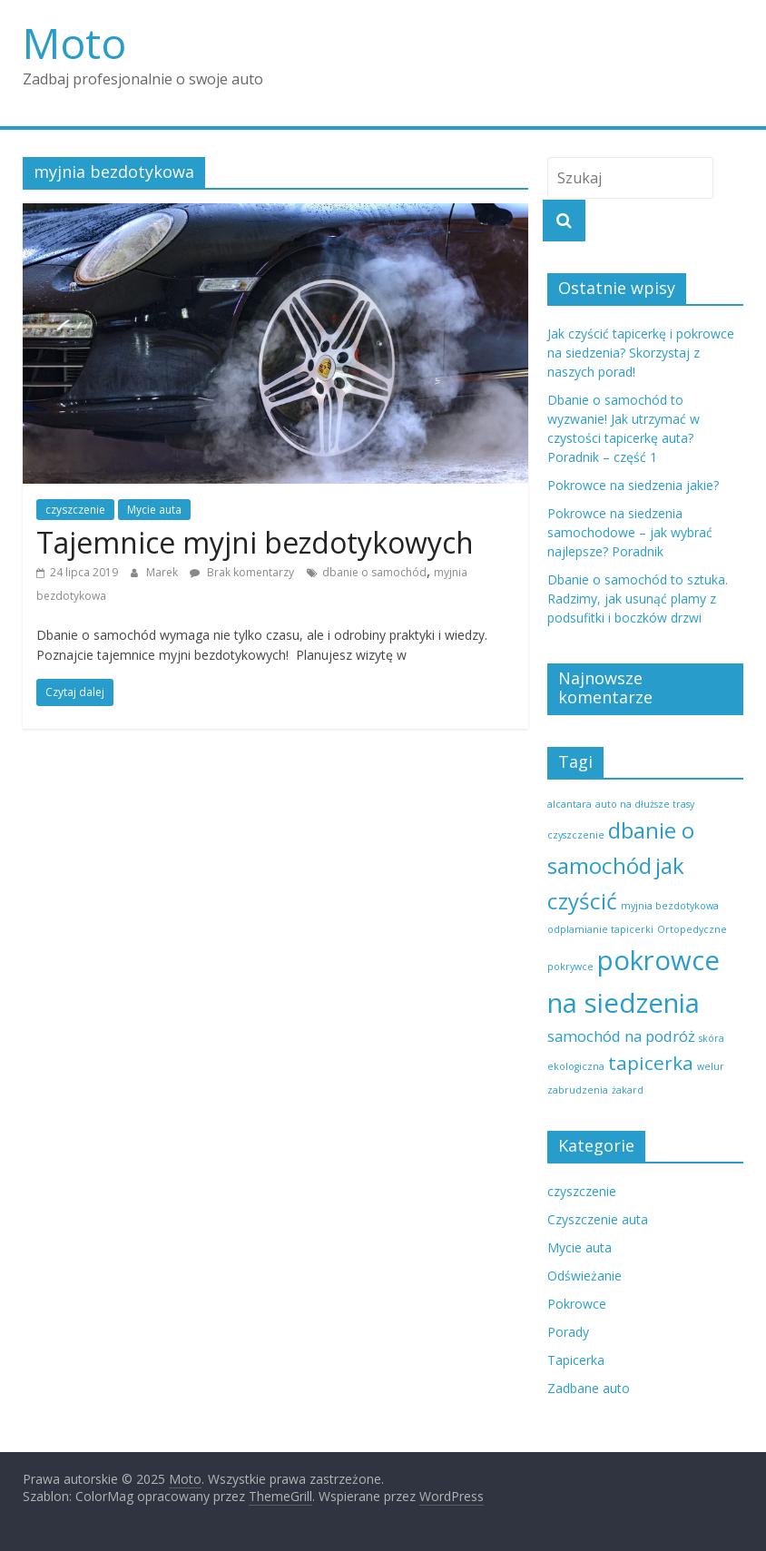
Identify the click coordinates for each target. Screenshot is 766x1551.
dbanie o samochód (374, 572)
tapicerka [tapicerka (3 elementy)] (650, 1062)
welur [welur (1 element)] (710, 1066)
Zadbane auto (588, 1388)
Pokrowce (576, 1303)
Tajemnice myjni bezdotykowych (255, 542)
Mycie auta (154, 509)
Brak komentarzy (242, 572)
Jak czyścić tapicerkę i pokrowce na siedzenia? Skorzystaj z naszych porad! (640, 352)
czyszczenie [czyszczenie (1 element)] (575, 835)
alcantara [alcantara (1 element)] (569, 804)
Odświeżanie (584, 1275)
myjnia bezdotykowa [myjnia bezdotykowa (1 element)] (670, 905)
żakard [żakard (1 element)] (627, 1090)
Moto (74, 43)
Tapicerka (575, 1360)
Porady (568, 1331)
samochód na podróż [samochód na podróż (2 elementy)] (621, 1036)
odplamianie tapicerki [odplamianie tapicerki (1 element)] (600, 929)
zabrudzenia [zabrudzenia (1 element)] (577, 1090)
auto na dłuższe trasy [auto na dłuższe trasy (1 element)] (644, 804)
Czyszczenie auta (597, 1219)
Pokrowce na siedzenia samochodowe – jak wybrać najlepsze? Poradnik (629, 532)
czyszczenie (75, 509)
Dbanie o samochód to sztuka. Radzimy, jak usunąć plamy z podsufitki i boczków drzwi (637, 598)
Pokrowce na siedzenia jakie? (633, 485)
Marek (163, 572)
